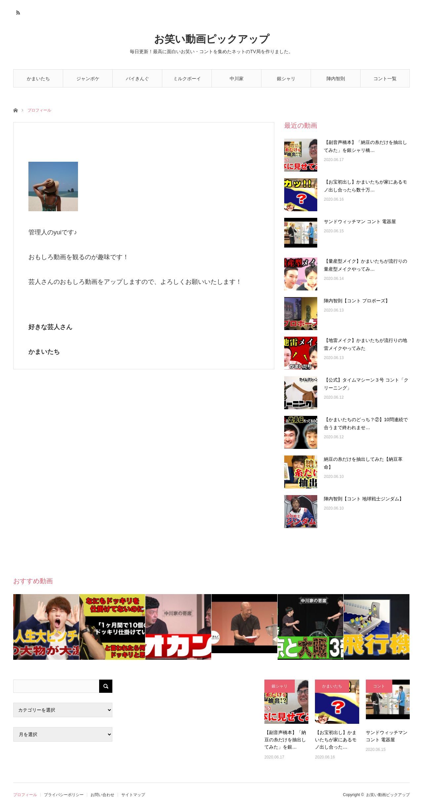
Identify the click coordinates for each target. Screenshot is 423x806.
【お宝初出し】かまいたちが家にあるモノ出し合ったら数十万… (365, 185)
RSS (17, 12)
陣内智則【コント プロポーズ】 (357, 300)
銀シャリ (286, 78)
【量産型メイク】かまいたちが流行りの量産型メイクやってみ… (365, 265)
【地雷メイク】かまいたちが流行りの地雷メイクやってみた (365, 344)
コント (379, 686)
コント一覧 (385, 78)
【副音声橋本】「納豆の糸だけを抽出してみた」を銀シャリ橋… (365, 146)
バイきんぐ (137, 78)
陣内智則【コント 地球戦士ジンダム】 (364, 498)
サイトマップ (133, 795)
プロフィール (25, 795)
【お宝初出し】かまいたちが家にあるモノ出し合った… (336, 740)
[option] (46, 627)
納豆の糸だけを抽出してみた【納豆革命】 (363, 463)
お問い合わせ (102, 795)
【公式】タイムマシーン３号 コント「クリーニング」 (366, 383)
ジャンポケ (87, 78)
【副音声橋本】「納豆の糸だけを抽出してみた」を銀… (285, 740)
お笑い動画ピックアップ (211, 39)
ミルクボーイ (187, 78)
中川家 (237, 78)
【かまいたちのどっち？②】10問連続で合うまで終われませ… (366, 423)
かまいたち (38, 78)
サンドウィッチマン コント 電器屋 (360, 221)
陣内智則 (336, 78)
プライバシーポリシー (64, 795)
